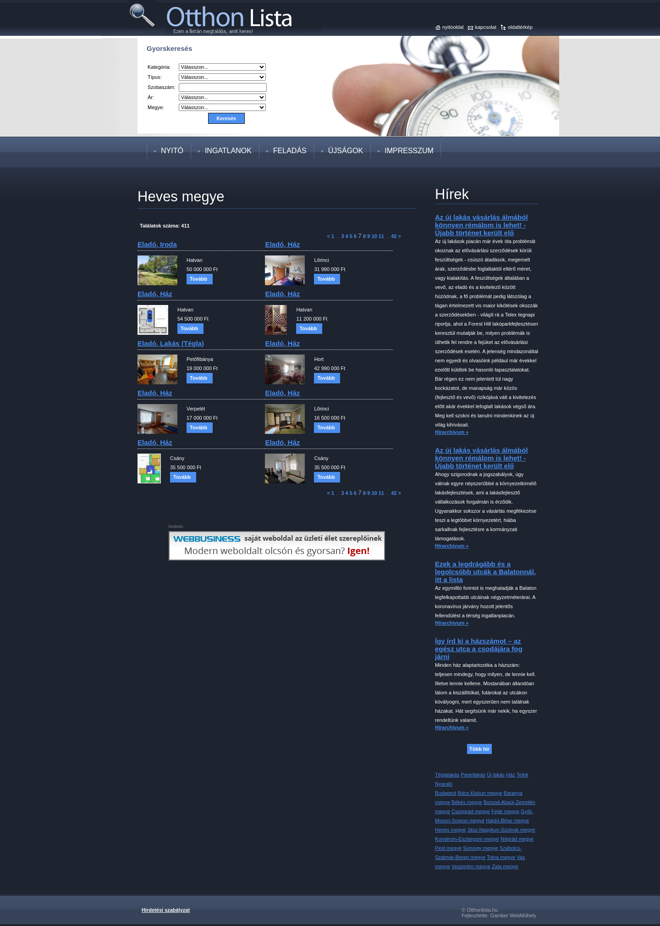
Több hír (479, 749)
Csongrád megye (470, 811)
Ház (510, 774)
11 (381, 236)
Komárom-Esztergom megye (467, 839)
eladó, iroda (157, 244)
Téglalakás (447, 774)
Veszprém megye (470, 866)
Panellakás (473, 774)
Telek (522, 774)
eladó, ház (282, 244)
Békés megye (466, 802)
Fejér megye (505, 811)
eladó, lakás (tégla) (171, 343)
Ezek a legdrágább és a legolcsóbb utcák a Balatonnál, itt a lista (485, 571)
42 (393, 236)
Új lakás (496, 774)
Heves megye (450, 829)
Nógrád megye (517, 839)
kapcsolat (485, 27)
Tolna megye (501, 857)
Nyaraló (443, 784)
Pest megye (448, 848)
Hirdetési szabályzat (166, 910)
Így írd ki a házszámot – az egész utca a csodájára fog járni (478, 648)
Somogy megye (480, 848)
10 (374, 236)
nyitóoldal (452, 27)
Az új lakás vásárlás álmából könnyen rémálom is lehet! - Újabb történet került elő (481, 225)
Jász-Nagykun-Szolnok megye (501, 829)
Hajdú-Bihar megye (507, 820)
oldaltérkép (520, 27)
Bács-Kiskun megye (480, 793)
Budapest (445, 793)
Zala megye (505, 866)
